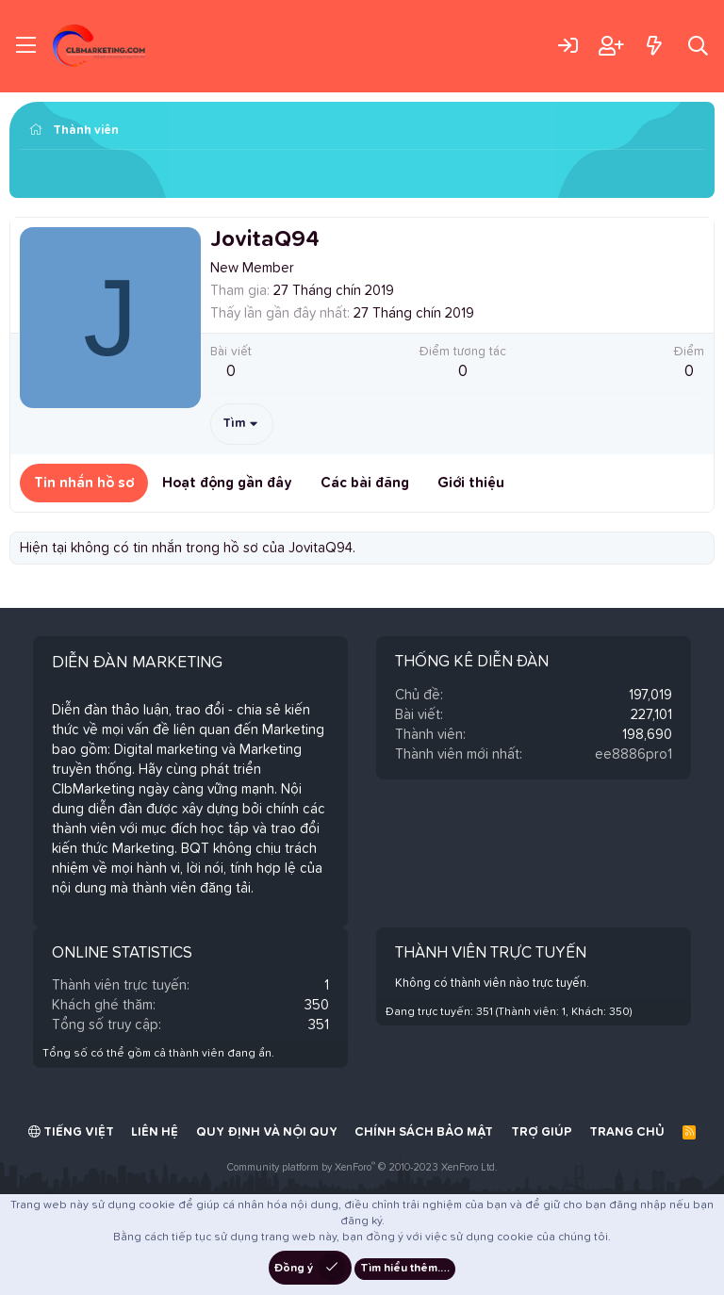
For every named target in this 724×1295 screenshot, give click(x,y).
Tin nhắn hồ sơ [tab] (84, 483)
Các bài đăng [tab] (365, 483)
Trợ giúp (541, 1132)
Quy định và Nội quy (266, 1132)
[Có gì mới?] (654, 46)
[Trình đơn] (26, 46)
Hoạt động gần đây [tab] (227, 483)
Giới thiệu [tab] (470, 483)
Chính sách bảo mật (423, 1132)
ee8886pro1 (633, 754)
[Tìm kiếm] (698, 46)
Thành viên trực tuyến (490, 953)
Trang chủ (627, 1132)
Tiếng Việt (71, 1132)
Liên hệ (154, 1132)
